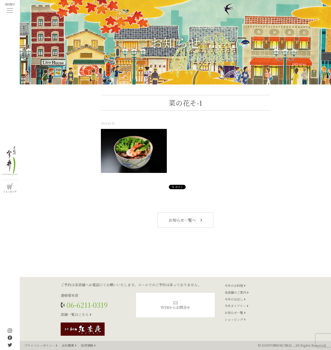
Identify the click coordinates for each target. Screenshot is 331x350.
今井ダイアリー (236, 306)
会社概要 (69, 345)
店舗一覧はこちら (76, 314)
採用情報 (88, 345)
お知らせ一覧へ (185, 220)
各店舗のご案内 (237, 292)
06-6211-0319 (86, 305)
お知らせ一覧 (235, 312)
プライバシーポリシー (41, 345)
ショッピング (235, 319)
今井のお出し (235, 299)
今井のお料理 (235, 285)
